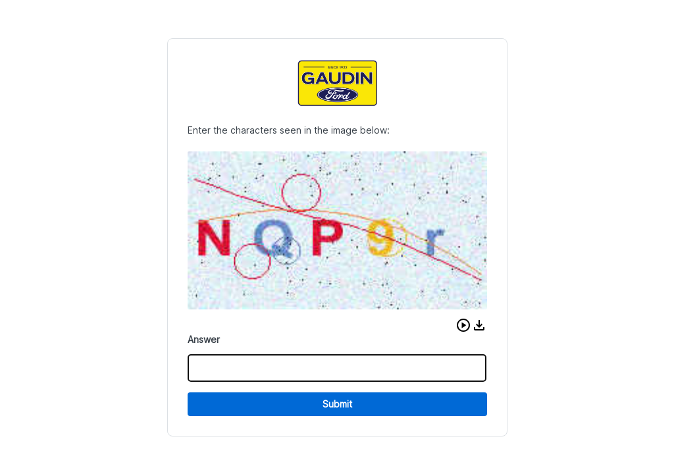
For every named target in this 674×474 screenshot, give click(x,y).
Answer (204, 339)
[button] (463, 325)
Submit (337, 403)
